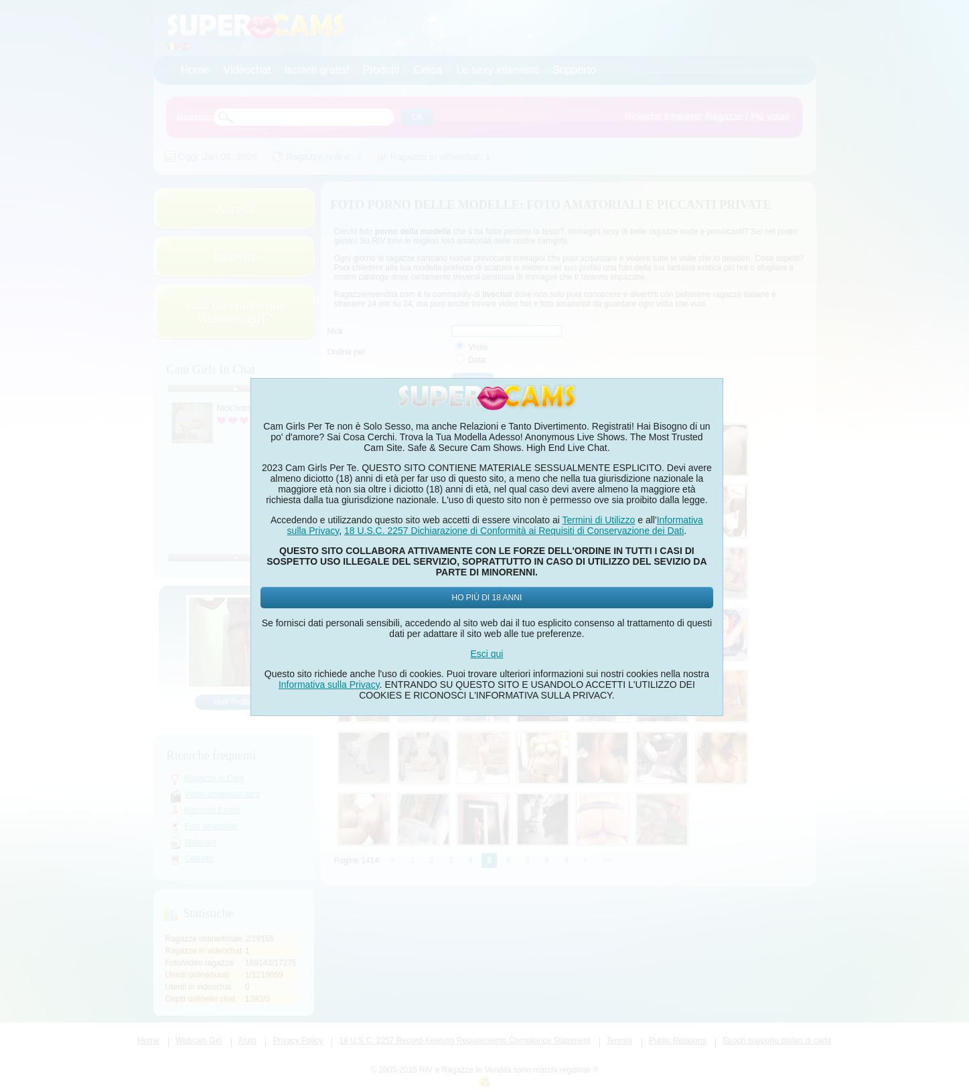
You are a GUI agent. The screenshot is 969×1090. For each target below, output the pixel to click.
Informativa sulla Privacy (329, 684)
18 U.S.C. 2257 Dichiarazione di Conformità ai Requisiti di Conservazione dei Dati (514, 530)
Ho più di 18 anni (487, 597)
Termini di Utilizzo (598, 520)
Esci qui (486, 653)
